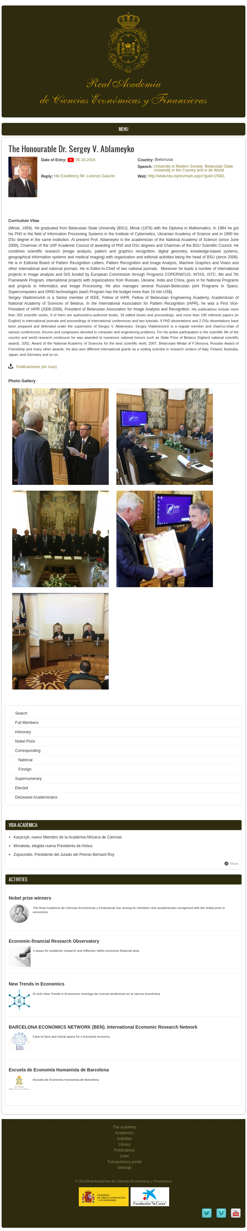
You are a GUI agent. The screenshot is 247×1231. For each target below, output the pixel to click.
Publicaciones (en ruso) (36, 367)
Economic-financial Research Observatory (54, 941)
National (25, 760)
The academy (124, 1127)
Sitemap (124, 1167)
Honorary (23, 732)
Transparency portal (124, 1162)
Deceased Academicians (36, 797)
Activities (124, 1138)
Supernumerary (28, 778)
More (234, 863)
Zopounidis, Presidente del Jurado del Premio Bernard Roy (64, 854)
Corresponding (28, 750)
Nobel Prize (25, 741)
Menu (123, 129)
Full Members (27, 722)
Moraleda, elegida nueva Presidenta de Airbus (53, 846)
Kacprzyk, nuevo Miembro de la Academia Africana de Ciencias (68, 837)
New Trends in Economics (37, 983)
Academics (124, 1133)
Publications (124, 1150)
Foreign (25, 769)
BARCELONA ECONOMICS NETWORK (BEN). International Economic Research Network (103, 1027)
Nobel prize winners (30, 898)
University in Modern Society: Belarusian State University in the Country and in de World (193, 168)
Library (124, 1144)
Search (21, 713)
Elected (21, 788)
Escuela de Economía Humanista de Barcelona (59, 1069)
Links (124, 1156)
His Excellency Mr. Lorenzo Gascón (84, 176)
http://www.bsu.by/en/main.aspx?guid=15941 (186, 176)
